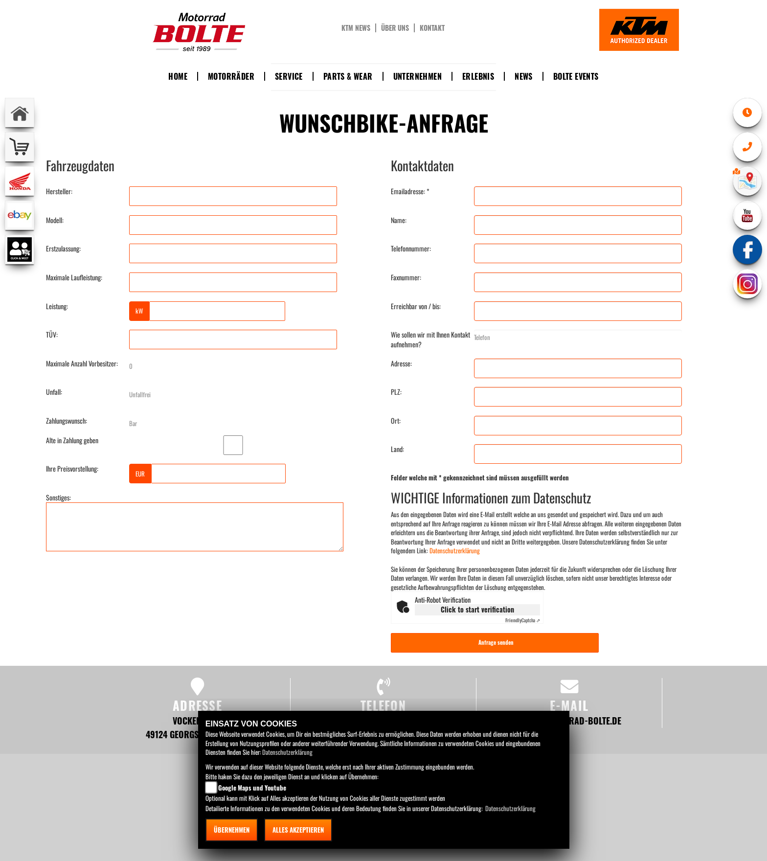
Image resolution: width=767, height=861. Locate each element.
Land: (397, 449)
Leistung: (57, 306)
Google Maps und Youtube (252, 788)
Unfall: (54, 392)
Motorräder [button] (231, 76)
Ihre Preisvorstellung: (72, 469)
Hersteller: (59, 191)
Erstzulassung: (63, 248)
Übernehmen (231, 830)
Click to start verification (477, 609)
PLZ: (396, 392)
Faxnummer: (406, 277)
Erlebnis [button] (478, 76)
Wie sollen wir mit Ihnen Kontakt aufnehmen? (430, 339)
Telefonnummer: (411, 248)
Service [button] (289, 76)
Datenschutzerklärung (454, 550)
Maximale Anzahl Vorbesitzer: (82, 363)
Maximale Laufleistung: (74, 277)
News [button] (524, 76)
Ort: (396, 421)
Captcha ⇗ (522, 620)
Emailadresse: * (410, 191)
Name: (398, 220)
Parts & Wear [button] (348, 76)
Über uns (395, 27)
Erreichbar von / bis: (416, 306)
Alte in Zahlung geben (72, 440)
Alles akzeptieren (298, 830)
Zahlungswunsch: (66, 421)
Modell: (55, 220)
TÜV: (52, 335)
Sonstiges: (58, 497)
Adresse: (401, 363)
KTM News (355, 27)
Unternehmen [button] (417, 76)
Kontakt (432, 27)
